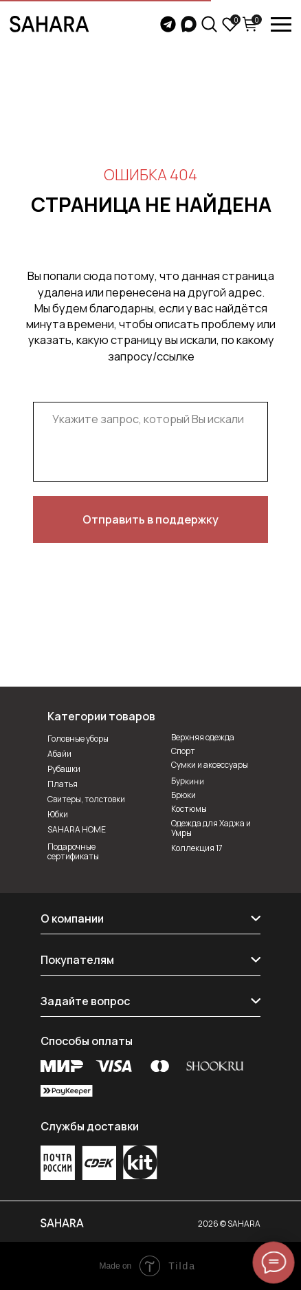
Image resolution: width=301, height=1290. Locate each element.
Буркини (187, 781)
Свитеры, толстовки (86, 799)
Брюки (183, 795)
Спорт (183, 751)
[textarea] (150, 442)
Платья (62, 784)
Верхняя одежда (202, 737)
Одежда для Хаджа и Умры (211, 828)
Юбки (57, 814)
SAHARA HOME (76, 829)
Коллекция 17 (197, 848)
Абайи (59, 754)
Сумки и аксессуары (209, 765)
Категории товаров (101, 716)
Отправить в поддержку (150, 519)
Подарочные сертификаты (73, 851)
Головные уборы (78, 738)
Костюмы (189, 809)
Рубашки (63, 769)
